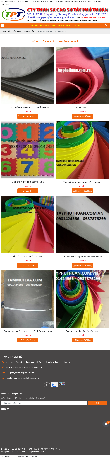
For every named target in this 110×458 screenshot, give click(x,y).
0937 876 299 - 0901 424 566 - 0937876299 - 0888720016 (55, 25)
